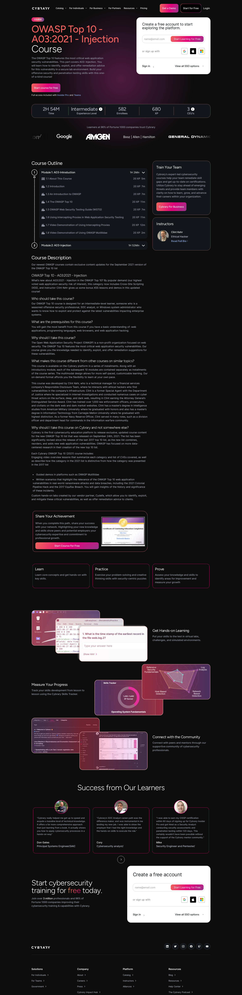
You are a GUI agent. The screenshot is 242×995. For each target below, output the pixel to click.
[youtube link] (207, 946)
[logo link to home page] (40, 948)
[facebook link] (191, 946)
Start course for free (46, 87)
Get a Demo (169, 8)
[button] (61, 8)
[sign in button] (149, 66)
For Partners (114, 8)
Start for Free (191, 8)
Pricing (143, 8)
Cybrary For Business (171, 206)
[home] (41, 8)
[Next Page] (121, 859)
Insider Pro (63, 95)
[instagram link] (183, 946)
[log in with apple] (193, 51)
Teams (77, 95)
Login (206, 8)
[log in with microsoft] (202, 51)
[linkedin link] (167, 946)
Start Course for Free (67, 545)
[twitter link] (175, 946)
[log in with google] (184, 51)
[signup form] (169, 887)
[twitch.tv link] (199, 946)
